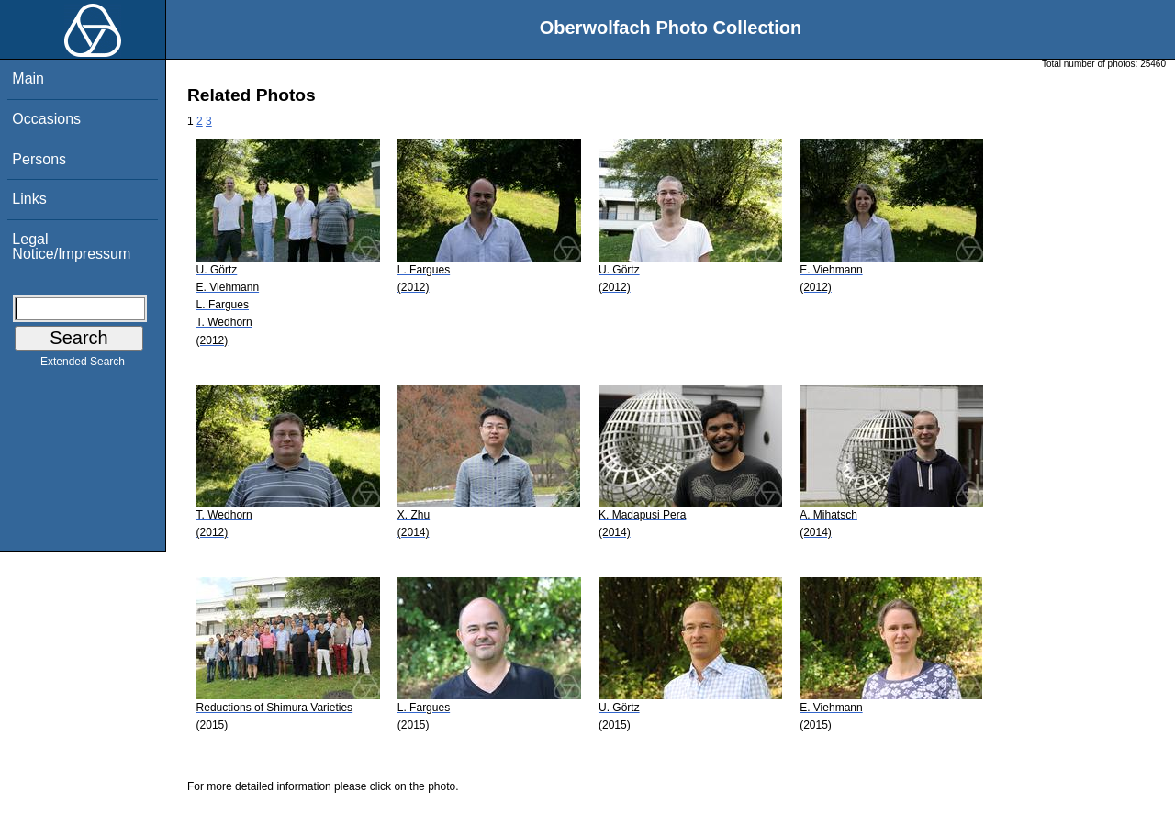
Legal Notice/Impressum (71, 246)
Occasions (46, 119)
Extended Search (82, 365)
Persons (39, 159)
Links (29, 198)
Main (28, 78)
